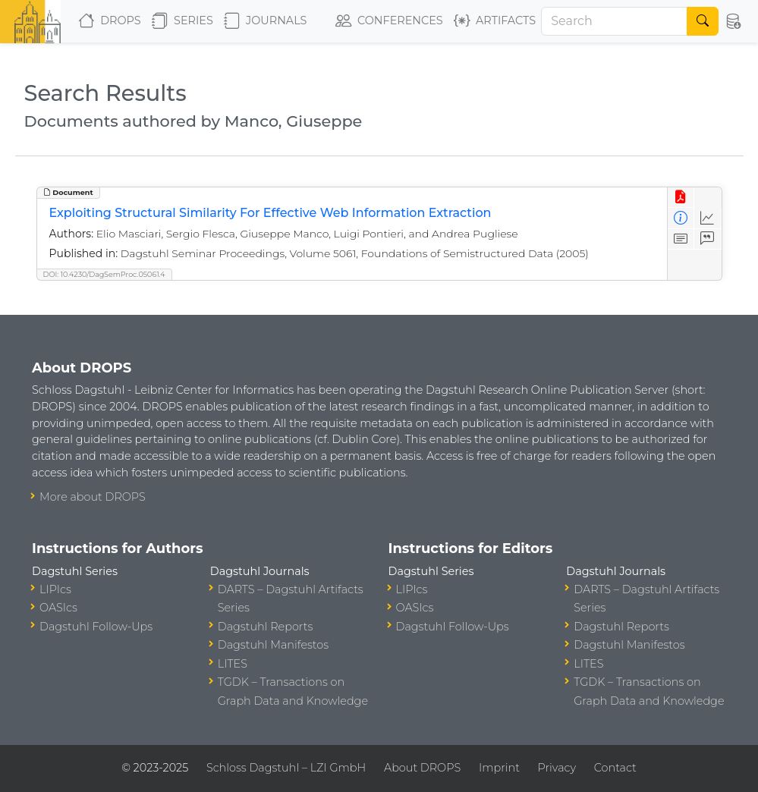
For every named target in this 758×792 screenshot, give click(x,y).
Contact (615, 768)
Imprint (499, 768)
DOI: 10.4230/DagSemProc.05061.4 (104, 274)
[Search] (614, 21)
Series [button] (182, 21)
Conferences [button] (389, 21)
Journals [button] (265, 21)
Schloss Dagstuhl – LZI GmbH (286, 768)
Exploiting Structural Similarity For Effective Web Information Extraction (270, 213)
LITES (232, 664)
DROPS (109, 21)
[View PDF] (681, 197)
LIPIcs (55, 589)
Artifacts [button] (495, 21)
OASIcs (58, 607)
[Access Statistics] (707, 218)
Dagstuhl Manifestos (273, 645)
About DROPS (422, 768)
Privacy (557, 768)
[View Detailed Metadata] (681, 218)
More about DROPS (92, 497)
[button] (734, 21)
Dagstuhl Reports (265, 626)
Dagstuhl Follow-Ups (96, 626)
